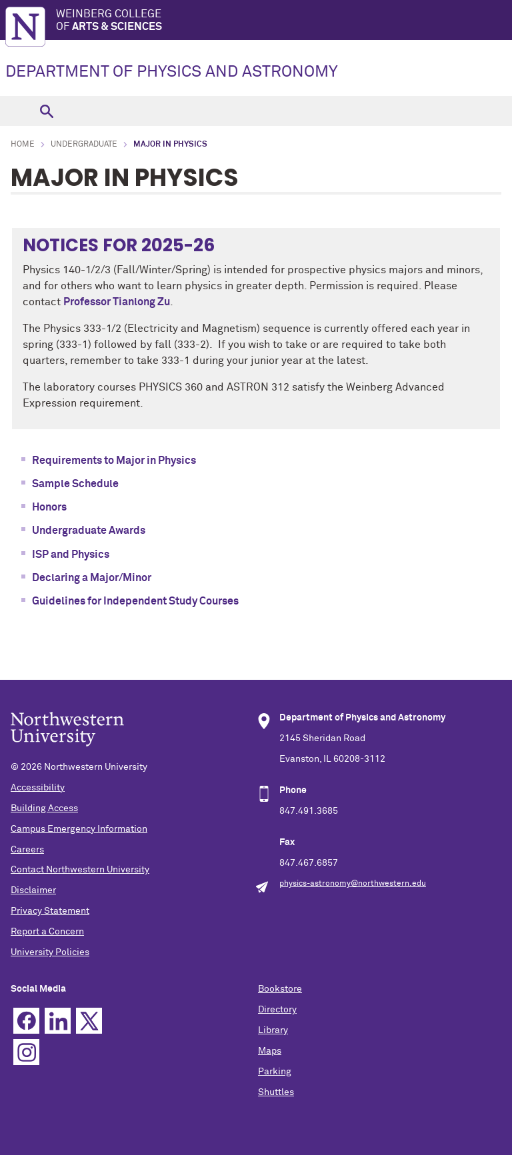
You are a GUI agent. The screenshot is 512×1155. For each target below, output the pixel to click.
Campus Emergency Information (79, 829)
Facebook (26, 1021)
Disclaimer (33, 890)
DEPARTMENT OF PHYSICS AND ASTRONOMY (171, 72)
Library (273, 1030)
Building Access (44, 808)
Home (23, 145)
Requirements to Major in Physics (114, 460)
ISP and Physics (70, 554)
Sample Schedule (75, 484)
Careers (27, 849)
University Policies (50, 952)
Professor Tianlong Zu (116, 302)
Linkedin (58, 1021)
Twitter (89, 1021)
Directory (277, 1009)
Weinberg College (284, 21)
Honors (49, 507)
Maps (269, 1051)
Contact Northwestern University (80, 869)
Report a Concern (47, 931)
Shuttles (276, 1092)
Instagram (26, 1052)
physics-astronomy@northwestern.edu (352, 884)
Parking (274, 1071)
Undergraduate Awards (88, 530)
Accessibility (38, 787)
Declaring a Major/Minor (91, 578)
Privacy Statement (50, 911)
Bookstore (280, 989)
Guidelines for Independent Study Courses (135, 601)
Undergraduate (84, 145)
